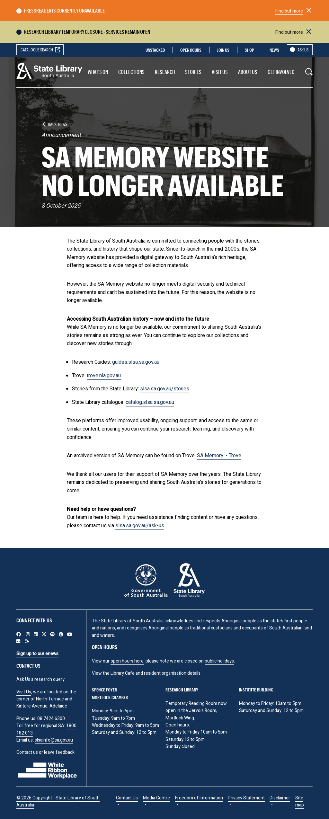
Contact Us (127, 798)
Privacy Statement (246, 798)
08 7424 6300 (51, 718)
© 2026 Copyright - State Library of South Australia (58, 801)
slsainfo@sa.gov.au (54, 740)
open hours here (127, 661)
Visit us (220, 72)
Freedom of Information (199, 798)
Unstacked (155, 50)
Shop (249, 50)
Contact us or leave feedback (45, 752)
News (274, 50)
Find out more (289, 11)
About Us (247, 72)
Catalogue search (37, 49)
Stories (193, 72)
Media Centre (156, 798)
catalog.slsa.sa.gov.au (150, 402)
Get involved (281, 72)
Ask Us (23, 679)
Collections (131, 72)
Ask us (303, 49)
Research (165, 72)
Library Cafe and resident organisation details (155, 673)
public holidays (219, 661)
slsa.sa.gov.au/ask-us (139, 526)
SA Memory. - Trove (219, 455)
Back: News (57, 124)
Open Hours (190, 50)
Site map (299, 801)
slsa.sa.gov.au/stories (164, 389)
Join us (223, 50)
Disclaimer (280, 798)
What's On (98, 72)
